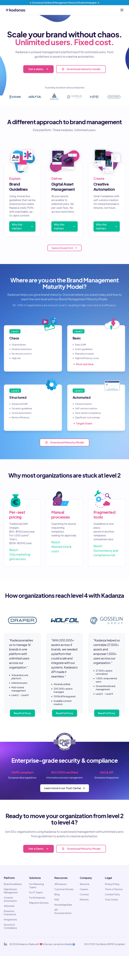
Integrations (10, 919)
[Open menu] (122, 10)
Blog (57, 894)
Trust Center (111, 899)
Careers (84, 889)
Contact (84, 894)
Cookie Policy (112, 894)
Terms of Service (114, 889)
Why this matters (22, 226)
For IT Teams (36, 892)
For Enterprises (37, 897)
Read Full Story (22, 713)
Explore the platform (64, 247)
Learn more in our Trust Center (64, 788)
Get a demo (38, 69)
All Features (60, 884)
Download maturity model (81, 69)
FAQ (56, 899)
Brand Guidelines (13, 884)
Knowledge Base (63, 904)
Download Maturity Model (64, 442)
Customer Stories (63, 889)
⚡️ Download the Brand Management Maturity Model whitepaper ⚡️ (64, 2)
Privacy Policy (112, 884)
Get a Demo (38, 848)
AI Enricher (9, 905)
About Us (84, 884)
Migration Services (39, 902)
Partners (84, 899)
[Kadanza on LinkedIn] (5, 944)
